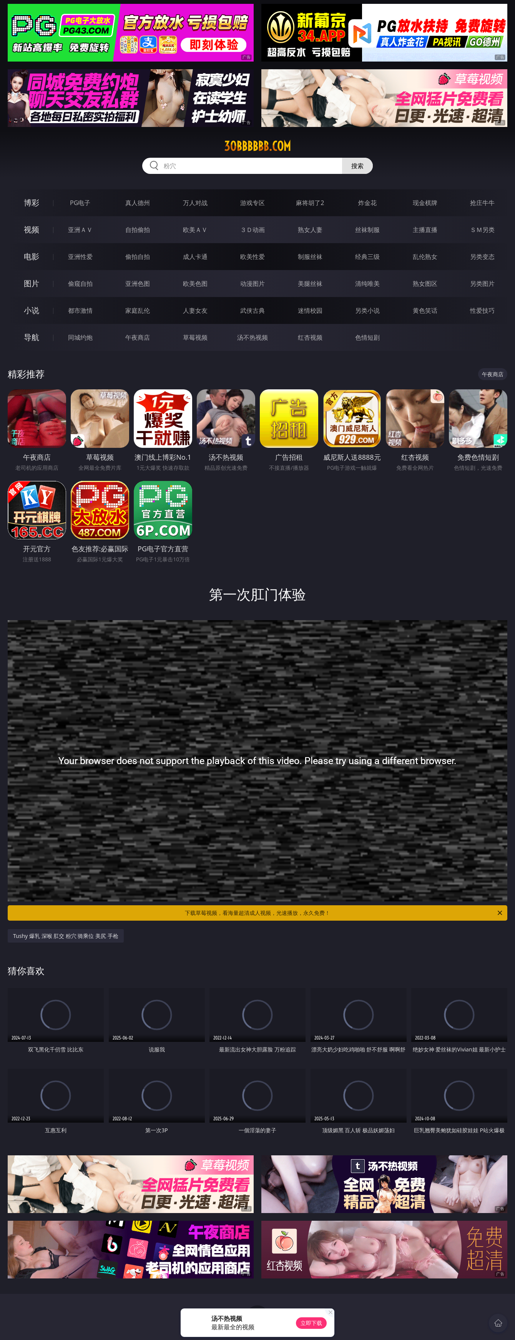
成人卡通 (195, 256)
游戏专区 (252, 203)
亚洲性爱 (80, 256)
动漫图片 (252, 283)
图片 (31, 283)
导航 (31, 337)
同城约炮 (80, 337)
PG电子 (80, 203)
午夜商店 (137, 337)
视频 (31, 229)
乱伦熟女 (425, 256)
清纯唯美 (367, 283)
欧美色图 (195, 283)
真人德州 (137, 203)
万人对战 (195, 203)
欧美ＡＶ (195, 229)
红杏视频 (310, 337)
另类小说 (367, 310)
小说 (31, 310)
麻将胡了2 (310, 203)
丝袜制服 (367, 229)
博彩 (31, 202)
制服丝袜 (310, 256)
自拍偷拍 (137, 229)
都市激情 (80, 310)
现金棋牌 (425, 203)
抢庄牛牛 (482, 203)
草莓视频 (195, 337)
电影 (31, 256)
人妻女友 (195, 310)
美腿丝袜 (310, 283)
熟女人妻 (310, 229)
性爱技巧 (482, 310)
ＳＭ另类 (482, 229)
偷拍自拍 (137, 256)
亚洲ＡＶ (80, 229)
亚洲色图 (137, 283)
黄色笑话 (425, 310)
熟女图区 (425, 283)
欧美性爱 (252, 256)
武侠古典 (252, 310)
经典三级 (367, 256)
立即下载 (311, 1323)
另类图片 (482, 283)
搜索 (357, 166)
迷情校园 (310, 310)
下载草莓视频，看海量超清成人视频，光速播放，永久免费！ (344, 913)
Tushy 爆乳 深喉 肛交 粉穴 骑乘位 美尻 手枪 (65, 936)
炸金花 (367, 203)
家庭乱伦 (137, 310)
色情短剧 (367, 337)
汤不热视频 (252, 337)
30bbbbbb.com (257, 146)
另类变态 (482, 256)
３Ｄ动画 (252, 229)
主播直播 (425, 229)
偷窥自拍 (80, 283)
